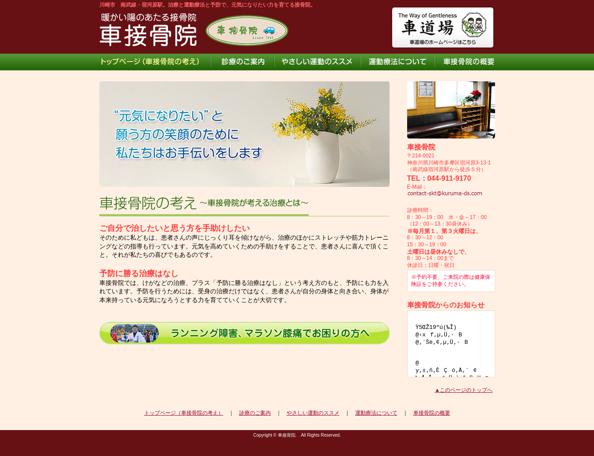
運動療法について (376, 413)
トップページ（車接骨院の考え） (183, 413)
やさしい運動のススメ (313, 413)
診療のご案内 (255, 413)
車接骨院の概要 (431, 413)
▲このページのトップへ (464, 390)
